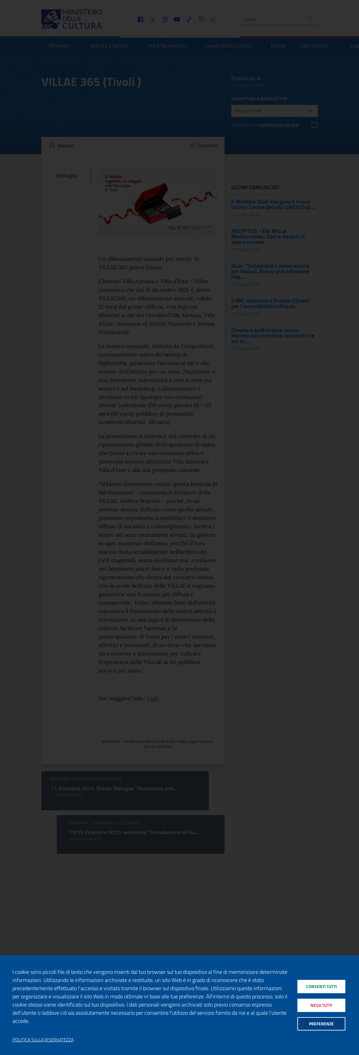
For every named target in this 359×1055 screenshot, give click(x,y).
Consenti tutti (321, 984)
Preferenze (321, 1025)
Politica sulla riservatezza (43, 1040)
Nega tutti (321, 1005)
